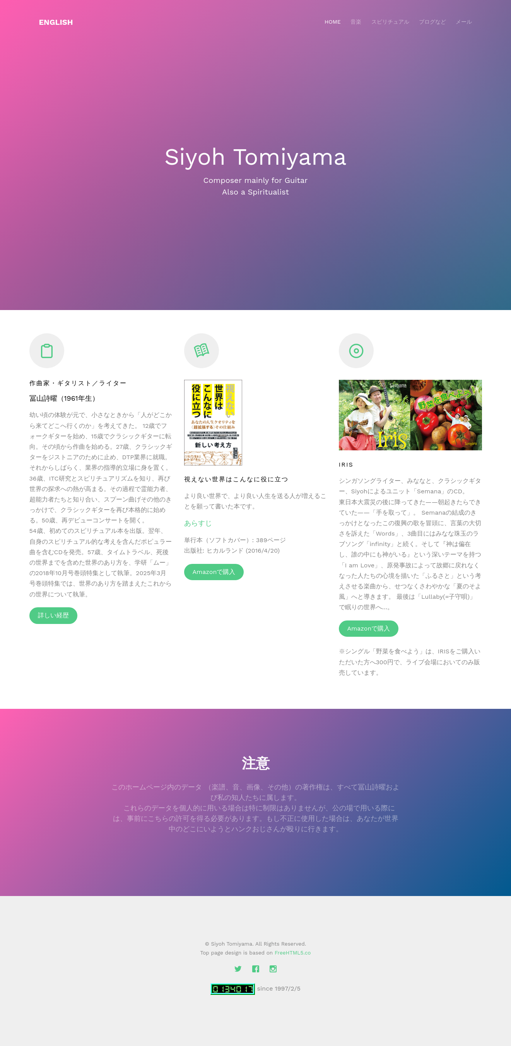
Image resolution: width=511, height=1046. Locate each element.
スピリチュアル (390, 22)
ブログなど (432, 22)
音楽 (355, 22)
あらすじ (198, 523)
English (56, 22)
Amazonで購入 (214, 572)
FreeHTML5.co (293, 952)
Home (333, 22)
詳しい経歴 (53, 615)
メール (464, 22)
